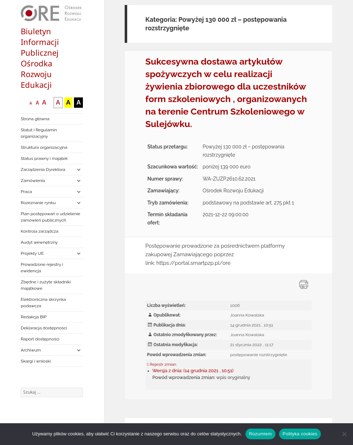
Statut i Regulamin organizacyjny (39, 133)
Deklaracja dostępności (44, 327)
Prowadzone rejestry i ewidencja (42, 267)
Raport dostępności (40, 339)
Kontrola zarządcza (39, 231)
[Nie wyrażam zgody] (344, 434)
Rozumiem (260, 433)
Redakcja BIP (33, 316)
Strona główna (35, 118)
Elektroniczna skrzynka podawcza (43, 302)
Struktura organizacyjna (44, 147)
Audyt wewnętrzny (39, 242)
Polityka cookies (300, 433)
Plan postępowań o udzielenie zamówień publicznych (50, 217)
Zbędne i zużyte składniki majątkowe (46, 285)
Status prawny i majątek (44, 158)
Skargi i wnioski (36, 361)
